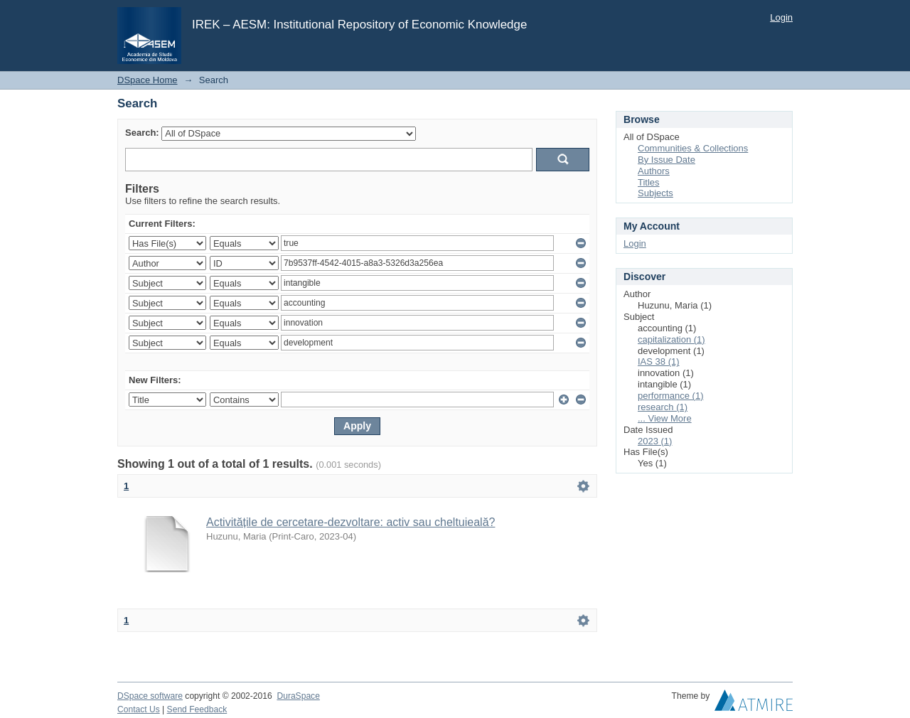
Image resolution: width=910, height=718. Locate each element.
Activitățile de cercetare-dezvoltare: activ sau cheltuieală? (350, 522)
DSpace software (150, 696)
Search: (142, 132)
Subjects (655, 193)
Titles (649, 182)
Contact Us (138, 709)
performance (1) (670, 395)
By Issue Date (666, 159)
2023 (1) (655, 441)
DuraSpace (298, 696)
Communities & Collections (693, 148)
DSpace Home (147, 80)
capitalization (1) (671, 339)
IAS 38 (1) (659, 361)
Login (781, 17)
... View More (665, 418)
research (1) (662, 407)
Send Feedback (197, 709)
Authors (654, 171)
